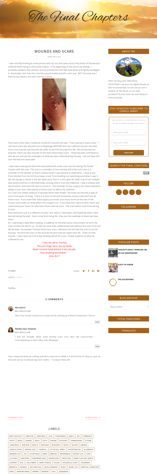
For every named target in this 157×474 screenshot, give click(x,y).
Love (50, 436)
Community (87, 436)
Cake (88, 454)
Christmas (40, 436)
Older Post (92, 417)
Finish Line (66, 458)
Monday (23, 467)
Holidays (63, 440)
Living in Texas (15, 449)
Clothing (13, 458)
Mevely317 (20, 307)
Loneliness (14, 445)
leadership (63, 471)
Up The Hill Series (57, 449)
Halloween (31, 463)
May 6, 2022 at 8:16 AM (22, 311)
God (21, 463)
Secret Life (73, 467)
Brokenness (65, 454)
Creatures (25, 458)
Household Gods (70, 463)
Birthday (45, 445)
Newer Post (16, 417)
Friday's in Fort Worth (83, 458)
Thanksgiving (76, 440)
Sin (78, 436)
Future (88, 440)
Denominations (39, 458)
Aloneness (88, 449)
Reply (97, 322)
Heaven (53, 440)
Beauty (35, 445)
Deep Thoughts (16, 436)
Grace (71, 436)
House (57, 463)
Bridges (53, 454)
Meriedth (13, 467)
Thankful (42, 449)
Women (36, 471)
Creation (29, 436)
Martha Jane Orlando (25, 328)
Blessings (56, 445)
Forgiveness (60, 436)
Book (20, 440)
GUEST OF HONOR (125, 264)
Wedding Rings (23, 471)
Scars (19, 277)
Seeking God (30, 449)
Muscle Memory (51, 467)
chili (54, 471)
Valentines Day (74, 449)
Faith (45, 440)
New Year (25, 445)
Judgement (85, 463)
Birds (45, 454)
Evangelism (54, 458)
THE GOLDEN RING (126, 279)
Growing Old (15, 454)
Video (11, 471)
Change (28, 440)
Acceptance (35, 454)
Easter (75, 445)
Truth (12, 440)
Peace (37, 440)
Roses (63, 467)
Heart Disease (45, 463)
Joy (25, 454)
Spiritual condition (90, 467)
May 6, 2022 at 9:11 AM (22, 332)
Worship (45, 471)
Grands (84, 445)
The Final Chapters (79, 18)
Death (66, 445)
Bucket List (78, 454)
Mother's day (36, 467)
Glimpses (13, 463)
